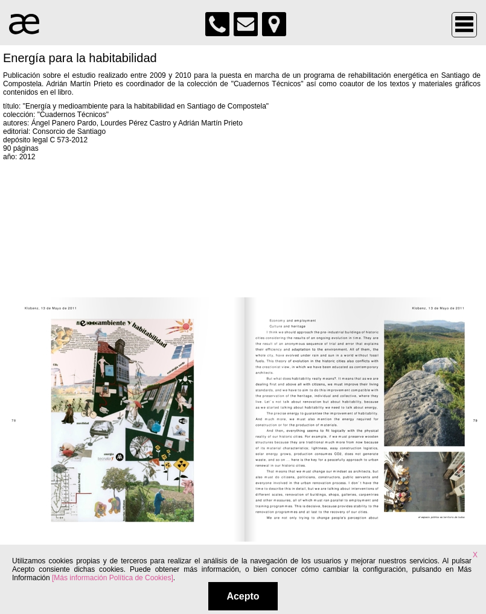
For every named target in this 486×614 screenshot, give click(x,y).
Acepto (242, 596)
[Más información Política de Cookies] (112, 578)
